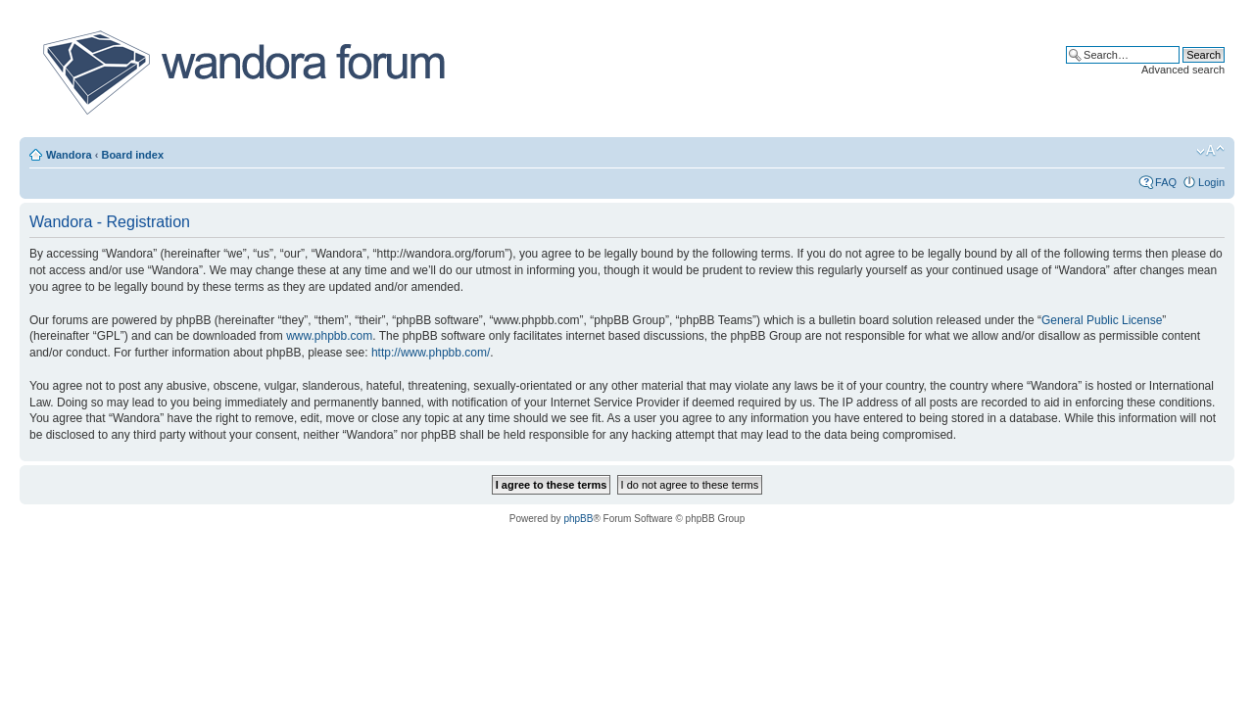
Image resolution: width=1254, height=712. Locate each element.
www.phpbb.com (329, 336)
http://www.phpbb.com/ (430, 352)
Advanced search (1183, 69)
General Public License (1101, 320)
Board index (132, 155)
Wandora (69, 155)
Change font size (1210, 151)
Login (1211, 182)
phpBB (578, 518)
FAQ (1166, 182)
